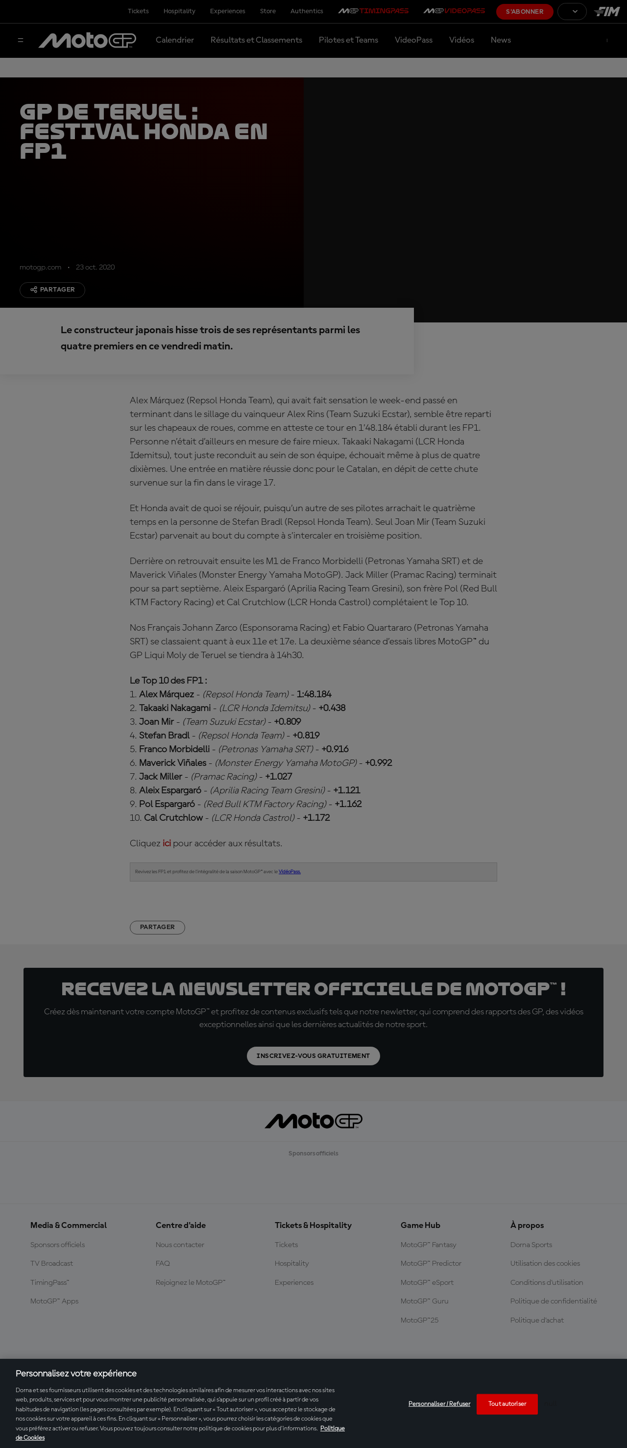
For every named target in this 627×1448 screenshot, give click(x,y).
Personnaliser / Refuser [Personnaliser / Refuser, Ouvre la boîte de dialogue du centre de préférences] (439, 1404)
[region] (313, 1403)
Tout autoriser (507, 1404)
